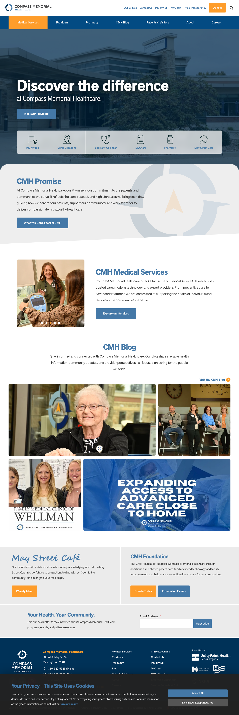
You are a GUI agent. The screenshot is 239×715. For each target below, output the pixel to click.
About (190, 22)
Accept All (198, 693)
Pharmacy (92, 22)
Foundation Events (174, 591)
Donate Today (143, 591)
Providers (62, 22)
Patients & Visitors (158, 22)
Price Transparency (195, 8)
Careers (217, 22)
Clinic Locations (160, 651)
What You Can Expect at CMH (42, 223)
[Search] (231, 8)
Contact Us (146, 8)
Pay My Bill (161, 8)
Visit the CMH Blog (212, 380)
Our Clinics (130, 8)
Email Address (150, 616)
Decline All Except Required (197, 702)
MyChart (176, 8)
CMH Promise (159, 674)
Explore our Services (116, 313)
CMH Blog (122, 22)
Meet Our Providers (36, 114)
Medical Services (28, 22)
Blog (114, 668)
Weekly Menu (24, 591)
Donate (217, 8)
